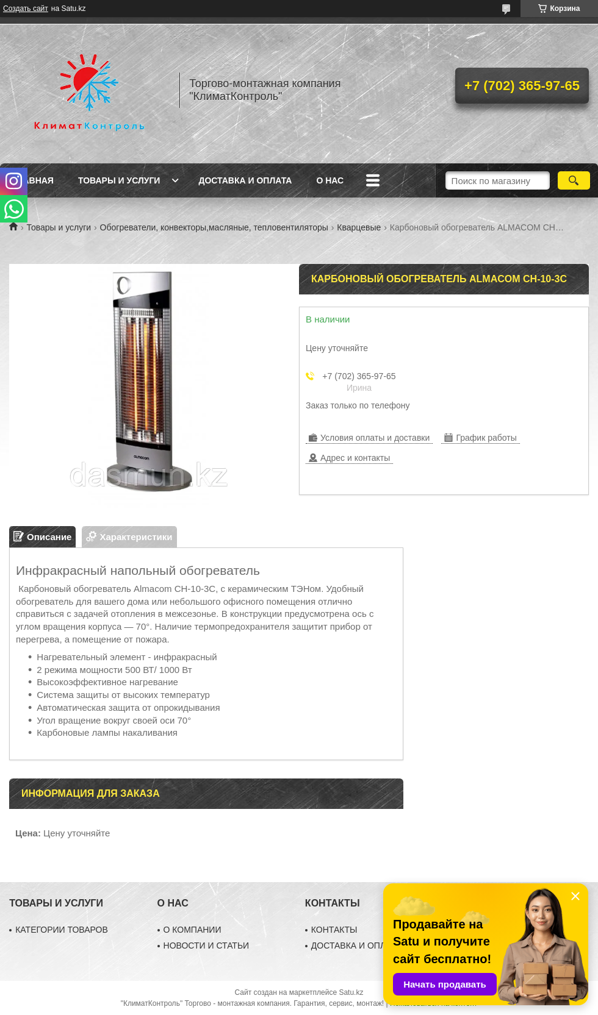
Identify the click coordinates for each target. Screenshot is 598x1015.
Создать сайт (25, 8)
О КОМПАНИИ (193, 930)
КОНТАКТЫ (334, 930)
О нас (330, 180)
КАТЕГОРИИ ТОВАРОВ (61, 930)
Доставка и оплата (245, 180)
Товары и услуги (119, 180)
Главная (33, 180)
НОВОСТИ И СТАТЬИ (207, 945)
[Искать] (574, 180)
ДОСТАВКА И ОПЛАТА (356, 945)
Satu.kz (351, 992)
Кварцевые (359, 227)
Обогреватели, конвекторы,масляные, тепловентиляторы (214, 227)
